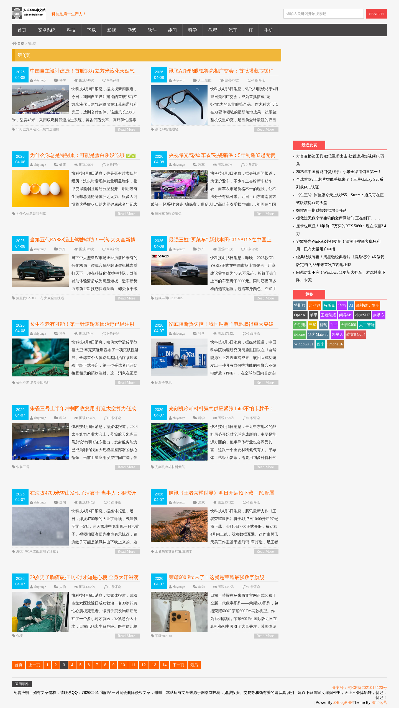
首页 (21, 30)
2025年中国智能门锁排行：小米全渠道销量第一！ (339, 172)
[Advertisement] (339, 93)
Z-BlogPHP (343, 702)
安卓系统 (46, 30)
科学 (192, 30)
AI (351, 305)
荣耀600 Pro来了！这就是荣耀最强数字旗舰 (216, 577)
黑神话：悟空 (367, 305)
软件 (152, 30)
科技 (71, 30)
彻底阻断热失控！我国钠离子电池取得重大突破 (221, 324)
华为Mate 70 (318, 334)
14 (164, 665)
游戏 (131, 30)
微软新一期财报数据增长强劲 (321, 210)
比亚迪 (314, 305)
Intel (333, 325)
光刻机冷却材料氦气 (170, 467)
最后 (194, 665)
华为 (201, 587)
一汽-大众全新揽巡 (50, 298)
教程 (212, 30)
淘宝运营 (379, 702)
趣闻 (172, 30)
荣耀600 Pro (163, 636)
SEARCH (376, 14)
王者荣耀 (328, 315)
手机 (268, 30)
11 (133, 665)
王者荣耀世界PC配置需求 (173, 551)
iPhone (299, 334)
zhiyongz (40, 80)
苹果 (314, 315)
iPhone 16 (335, 344)
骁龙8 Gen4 (355, 334)
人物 (62, 587)
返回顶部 (22, 684)
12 (144, 665)
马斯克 (329, 305)
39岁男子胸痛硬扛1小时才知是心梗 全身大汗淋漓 (84, 577)
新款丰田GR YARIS (169, 298)
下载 (91, 30)
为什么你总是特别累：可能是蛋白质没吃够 (77, 155)
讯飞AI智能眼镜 (166, 129)
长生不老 (22, 382)
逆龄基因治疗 (40, 382)
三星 (312, 325)
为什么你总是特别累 (31, 214)
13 (154, 665)
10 (123, 665)
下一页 (178, 665)
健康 (62, 165)
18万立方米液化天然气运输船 (37, 129)
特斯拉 (300, 305)
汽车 (233, 30)
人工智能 (204, 80)
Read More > (126, 129)
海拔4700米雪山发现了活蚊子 (37, 551)
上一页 (34, 665)
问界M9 (345, 315)
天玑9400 (348, 325)
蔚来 (320, 344)
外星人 (337, 334)
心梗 (19, 636)
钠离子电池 (163, 382)
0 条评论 (113, 80)
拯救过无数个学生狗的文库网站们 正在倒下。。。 (339, 218)
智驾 (323, 325)
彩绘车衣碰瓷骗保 (168, 214)
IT (251, 30)
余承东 (379, 315)
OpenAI (300, 315)
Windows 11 (303, 344)
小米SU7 (362, 315)
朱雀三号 (22, 467)
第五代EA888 (25, 298)
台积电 (300, 325)
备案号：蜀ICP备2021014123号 (359, 687)
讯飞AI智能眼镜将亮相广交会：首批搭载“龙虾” (221, 71)
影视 (111, 30)
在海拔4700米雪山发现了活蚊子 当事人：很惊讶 (83, 493)
